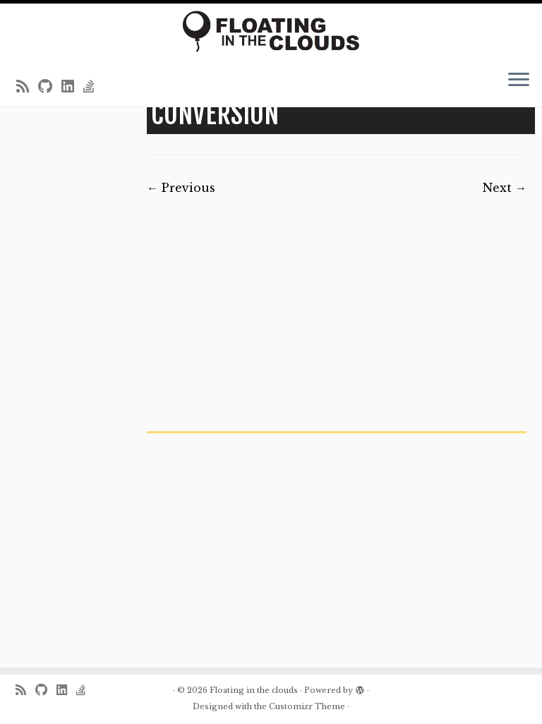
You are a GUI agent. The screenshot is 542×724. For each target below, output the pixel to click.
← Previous (181, 188)
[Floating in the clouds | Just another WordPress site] (271, 31)
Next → (504, 188)
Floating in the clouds (254, 690)
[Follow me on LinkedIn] (72, 87)
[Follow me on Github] (49, 87)
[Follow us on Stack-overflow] (93, 87)
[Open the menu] (518, 81)
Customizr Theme (307, 706)
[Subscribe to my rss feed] (27, 87)
